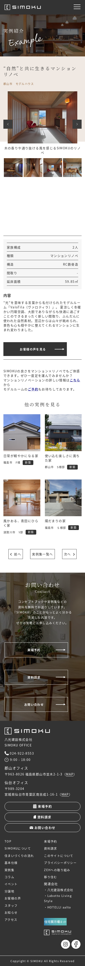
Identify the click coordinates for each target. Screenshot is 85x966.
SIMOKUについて (18, 848)
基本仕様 (11, 862)
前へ (7, 124)
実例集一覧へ (42, 554)
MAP (69, 774)
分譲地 (9, 891)
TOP (8, 841)
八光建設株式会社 (60, 890)
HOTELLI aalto (59, 907)
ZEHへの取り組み (57, 870)
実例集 (9, 870)
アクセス (11, 919)
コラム (9, 877)
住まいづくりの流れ (19, 855)
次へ (77, 124)
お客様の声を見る (33, 349)
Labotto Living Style (58, 898)
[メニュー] (77, 7)
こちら (75, 380)
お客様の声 (13, 898)
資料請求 (34, 677)
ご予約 (33, 389)
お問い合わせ (34, 704)
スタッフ (11, 905)
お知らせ (11, 912)
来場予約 (34, 650)
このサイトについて (58, 855)
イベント (11, 884)
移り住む (50, 877)
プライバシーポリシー (60, 862)
